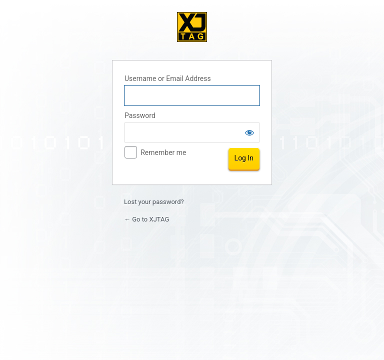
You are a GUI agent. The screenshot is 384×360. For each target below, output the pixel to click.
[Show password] (250, 132)
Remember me (163, 152)
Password (140, 116)
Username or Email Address (167, 78)
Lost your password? (154, 202)
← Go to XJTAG (146, 219)
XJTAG (192, 27)
